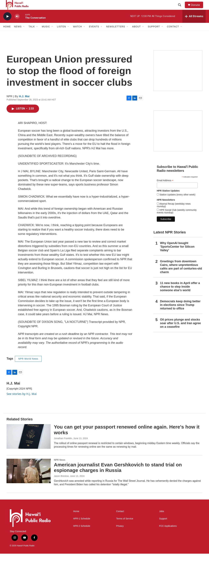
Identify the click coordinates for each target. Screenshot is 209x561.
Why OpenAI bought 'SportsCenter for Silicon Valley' (177, 254)
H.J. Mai (24, 103)
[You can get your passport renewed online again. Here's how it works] (29, 443)
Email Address (165, 187)
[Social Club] (178, 138)
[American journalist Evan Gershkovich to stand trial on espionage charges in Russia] (29, 478)
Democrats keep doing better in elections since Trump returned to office (180, 312)
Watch (77, 34)
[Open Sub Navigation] (24, 34)
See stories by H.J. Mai (22, 401)
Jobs (161, 518)
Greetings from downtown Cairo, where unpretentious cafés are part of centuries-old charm (181, 274)
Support (163, 526)
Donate (197, 8)
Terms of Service (124, 526)
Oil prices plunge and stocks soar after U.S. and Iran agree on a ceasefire (180, 330)
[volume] (17, 23)
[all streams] (194, 23)
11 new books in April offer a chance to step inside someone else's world (180, 294)
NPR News (59, 467)
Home (7, 34)
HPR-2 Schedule (81, 533)
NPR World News (28, 366)
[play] (7, 24)
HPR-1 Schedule (81, 526)
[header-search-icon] (181, 8)
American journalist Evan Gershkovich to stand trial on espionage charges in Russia (118, 474)
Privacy (120, 533)
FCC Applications (168, 533)
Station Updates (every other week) (177, 202)
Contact (120, 518)
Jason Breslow (61, 483)
